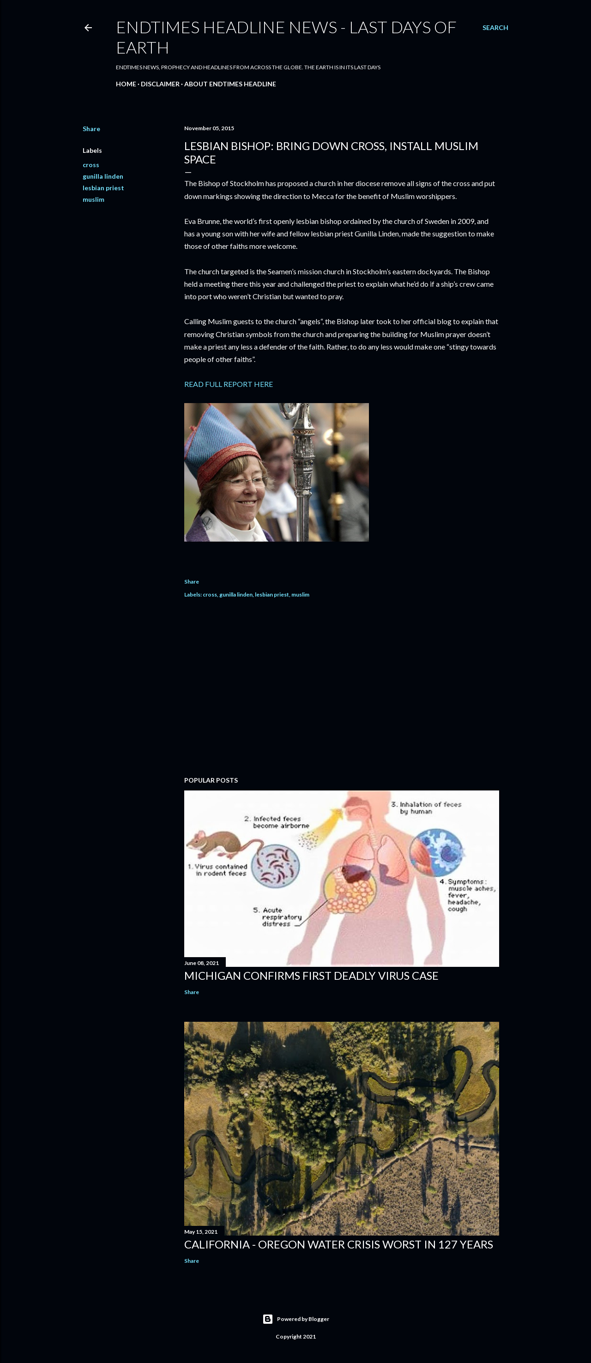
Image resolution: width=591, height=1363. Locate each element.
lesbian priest (103, 188)
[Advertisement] (341, 688)
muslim (93, 199)
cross (91, 165)
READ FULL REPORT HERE (228, 384)
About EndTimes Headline (230, 84)
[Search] (495, 28)
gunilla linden (103, 176)
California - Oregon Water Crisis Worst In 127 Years (338, 1244)
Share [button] (91, 129)
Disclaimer (160, 84)
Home (126, 84)
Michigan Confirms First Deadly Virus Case (311, 975)
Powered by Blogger (295, 1319)
